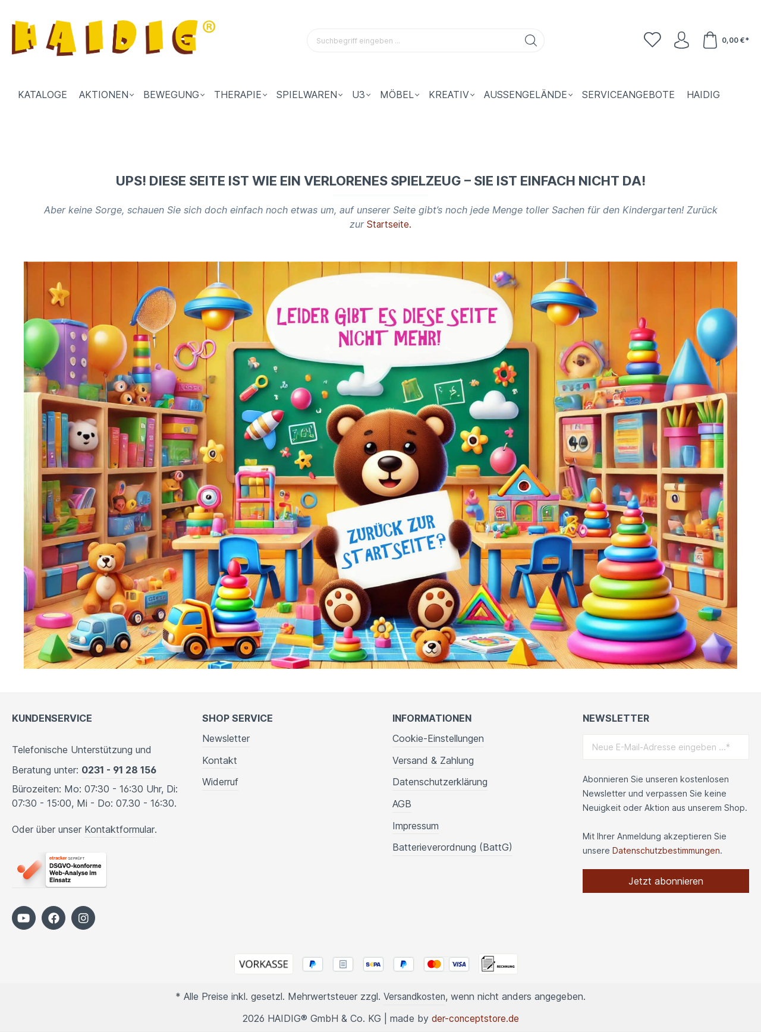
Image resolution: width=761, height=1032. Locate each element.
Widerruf (220, 782)
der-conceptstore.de (475, 1018)
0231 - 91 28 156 (118, 770)
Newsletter (226, 738)
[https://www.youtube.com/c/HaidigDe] (24, 918)
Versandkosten (415, 996)
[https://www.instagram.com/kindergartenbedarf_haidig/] (83, 918)
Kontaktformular (119, 829)
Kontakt (219, 760)
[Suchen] (530, 40)
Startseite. (389, 224)
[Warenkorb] (725, 40)
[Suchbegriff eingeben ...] (412, 40)
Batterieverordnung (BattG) (452, 847)
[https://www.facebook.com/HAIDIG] (53, 918)
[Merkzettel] (650, 40)
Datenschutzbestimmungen (666, 850)
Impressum (415, 826)
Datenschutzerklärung (440, 782)
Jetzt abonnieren (665, 881)
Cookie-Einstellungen (438, 738)
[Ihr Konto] (680, 40)
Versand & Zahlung (433, 760)
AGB (401, 804)
